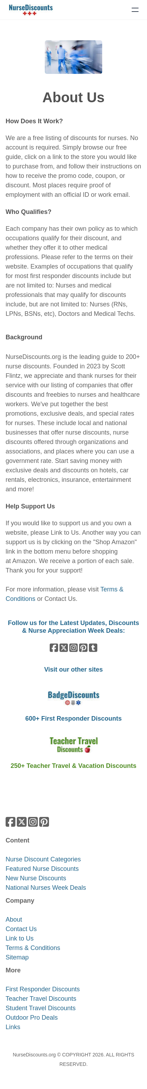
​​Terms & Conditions (33, 947)
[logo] (30, 10)
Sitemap (17, 957)
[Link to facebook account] (54, 647)
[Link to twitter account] (63, 647)
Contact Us (60, 598)
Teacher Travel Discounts (41, 998)
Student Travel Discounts (41, 1008)
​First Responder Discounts (43, 989)
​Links (13, 1027)
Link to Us (65, 532)
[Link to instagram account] (73, 647)
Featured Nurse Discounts (42, 868)
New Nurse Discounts (36, 878)
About (14, 919)
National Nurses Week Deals (46, 887)
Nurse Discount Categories (43, 859)
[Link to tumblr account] (93, 647)
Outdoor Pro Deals (32, 1017)
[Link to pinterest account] (83, 647)
